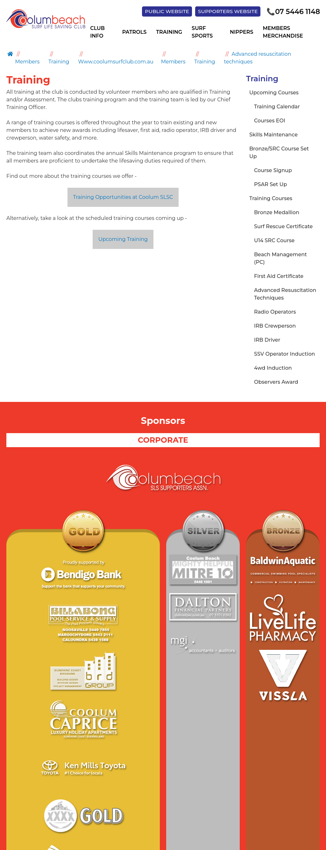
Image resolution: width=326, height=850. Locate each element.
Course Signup (273, 171)
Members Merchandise (283, 33)
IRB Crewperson (275, 326)
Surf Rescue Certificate (283, 227)
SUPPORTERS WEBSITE (224, 12)
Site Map (139, 792)
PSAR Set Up (270, 185)
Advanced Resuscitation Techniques (285, 294)
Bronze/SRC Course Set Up (279, 153)
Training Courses (270, 199)
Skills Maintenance (273, 135)
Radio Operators (275, 312)
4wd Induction (273, 368)
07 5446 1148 (292, 11)
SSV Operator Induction (284, 354)
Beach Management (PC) (280, 258)
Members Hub (218, 792)
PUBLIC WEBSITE (161, 12)
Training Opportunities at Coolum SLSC (123, 197)
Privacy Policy (106, 792)
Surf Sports (202, 33)
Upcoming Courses (274, 93)
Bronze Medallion (276, 213)
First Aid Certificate (278, 276)
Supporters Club (175, 792)
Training (169, 33)
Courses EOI (269, 121)
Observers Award (276, 382)
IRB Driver (267, 340)
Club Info (97, 33)
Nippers (241, 33)
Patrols (134, 33)
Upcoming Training (123, 239)
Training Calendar (277, 107)
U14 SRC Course (274, 241)
